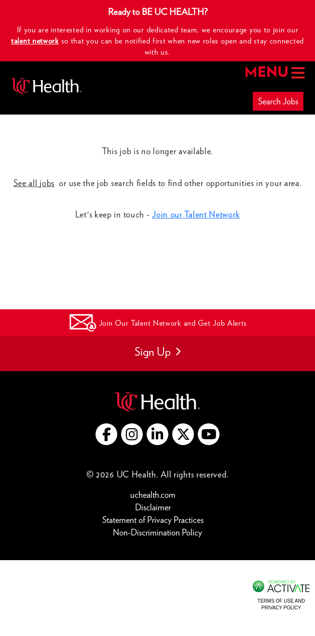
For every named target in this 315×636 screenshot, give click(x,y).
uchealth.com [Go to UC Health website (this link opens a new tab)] (153, 495)
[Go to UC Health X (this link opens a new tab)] (183, 434)
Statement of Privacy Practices (155, 519)
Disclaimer (155, 506)
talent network (35, 40)
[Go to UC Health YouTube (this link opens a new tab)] (208, 434)
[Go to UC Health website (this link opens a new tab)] (157, 401)
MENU (273, 73)
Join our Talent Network (196, 214)
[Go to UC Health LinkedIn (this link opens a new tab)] (157, 434)
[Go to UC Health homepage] (47, 86)
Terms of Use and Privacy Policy (281, 604)
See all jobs (34, 183)
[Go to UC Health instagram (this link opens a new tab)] (132, 434)
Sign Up (157, 352)
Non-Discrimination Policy (157, 531)
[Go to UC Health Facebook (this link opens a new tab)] (106, 434)
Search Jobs (278, 101)
